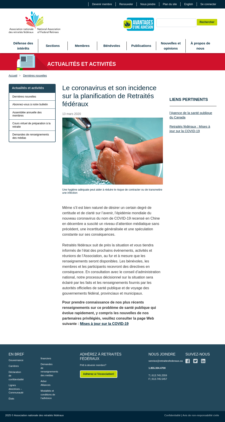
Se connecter (208, 4)
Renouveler (126, 4)
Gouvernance (16, 360)
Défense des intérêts (23, 45)
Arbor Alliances (45, 383)
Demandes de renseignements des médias (31, 136)
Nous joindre (147, 4)
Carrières (14, 366)
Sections (53, 46)
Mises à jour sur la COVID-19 (104, 324)
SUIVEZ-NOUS (197, 354)
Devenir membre (102, 4)
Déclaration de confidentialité (16, 376)
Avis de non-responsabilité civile (201, 415)
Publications (141, 46)
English (188, 4)
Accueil (13, 75)
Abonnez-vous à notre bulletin (30, 104)
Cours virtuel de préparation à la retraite (32, 125)
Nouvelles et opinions (171, 45)
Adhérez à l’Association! (98, 374)
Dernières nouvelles (35, 75)
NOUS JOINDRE (162, 354)
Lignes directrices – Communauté (16, 389)
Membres (82, 46)
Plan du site (170, 4)
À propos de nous (200, 45)
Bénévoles (111, 46)
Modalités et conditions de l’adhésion (48, 394)
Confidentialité (172, 415)
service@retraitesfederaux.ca (166, 361)
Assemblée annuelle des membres (27, 114)
